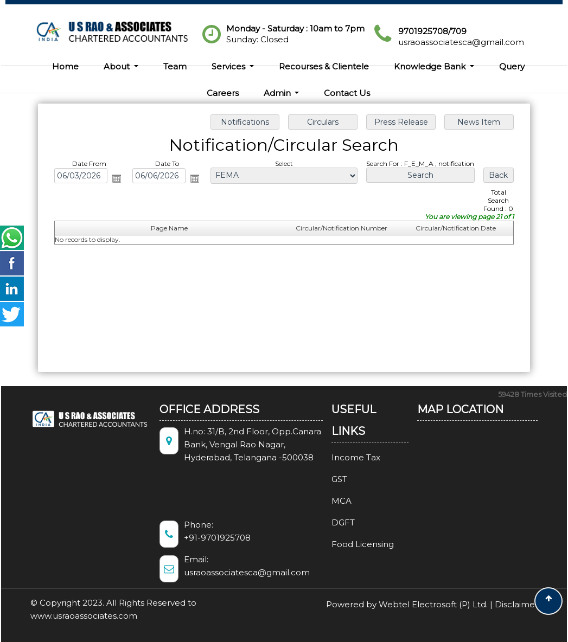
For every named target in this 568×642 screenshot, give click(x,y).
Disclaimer (516, 604)
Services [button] (229, 66)
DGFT (330, 522)
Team (175, 66)
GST (327, 479)
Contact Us (347, 93)
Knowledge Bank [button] (431, 66)
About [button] (118, 66)
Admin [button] (278, 93)
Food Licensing (350, 544)
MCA (329, 501)
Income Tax (343, 457)
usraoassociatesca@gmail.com (461, 42)
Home (65, 66)
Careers (223, 93)
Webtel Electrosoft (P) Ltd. (433, 604)
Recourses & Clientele (324, 66)
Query (512, 66)
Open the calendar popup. (117, 178)
